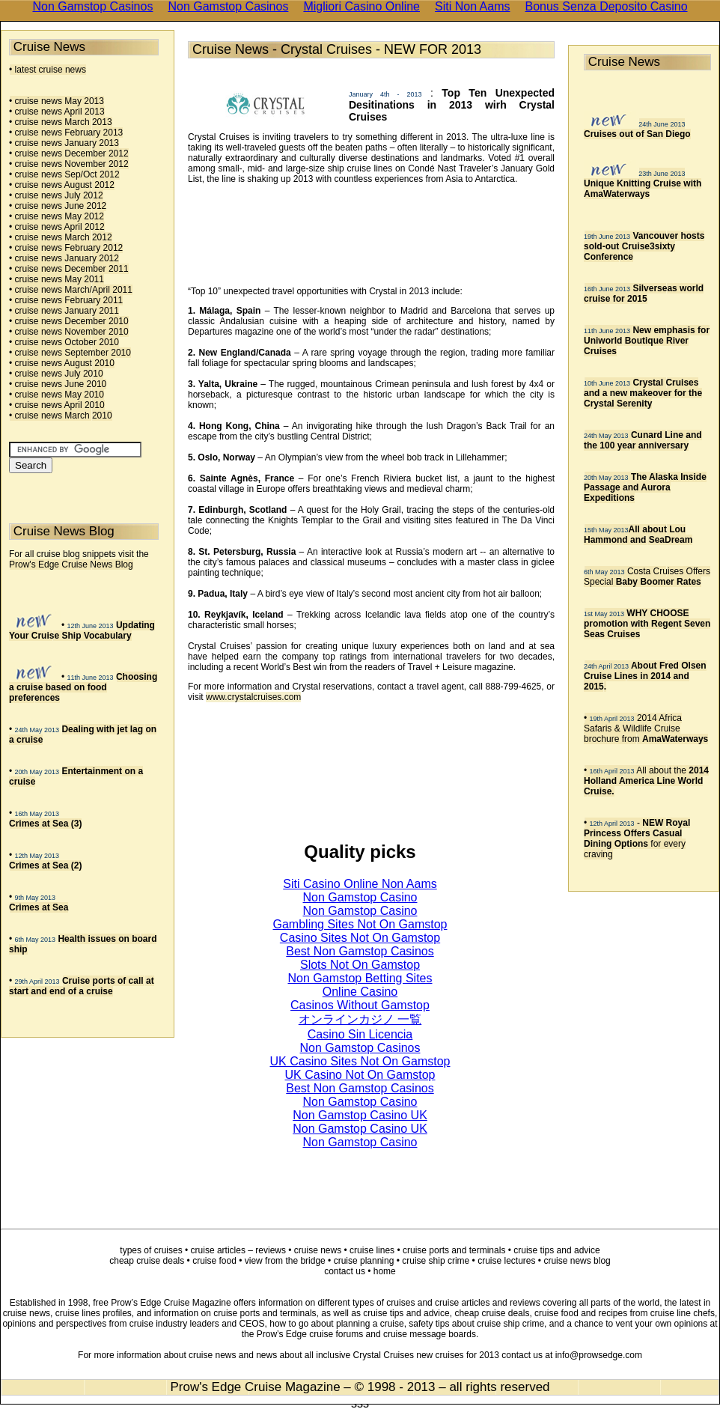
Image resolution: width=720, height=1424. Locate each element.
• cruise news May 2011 (56, 279)
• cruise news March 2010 (60, 415)
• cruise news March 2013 (60, 122)
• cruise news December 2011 (69, 269)
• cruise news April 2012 (57, 227)
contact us (344, 1271)
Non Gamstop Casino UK (360, 1115)
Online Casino (360, 991)
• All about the (646, 781)
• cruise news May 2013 (56, 101)
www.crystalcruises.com (253, 697)
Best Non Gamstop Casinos (359, 951)
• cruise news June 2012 (57, 206)
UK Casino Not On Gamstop (360, 1074)
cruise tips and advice (556, 1250)
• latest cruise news (47, 69)
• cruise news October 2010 (64, 342)
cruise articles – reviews (238, 1250)
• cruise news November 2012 (69, 164)
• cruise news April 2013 (57, 111)
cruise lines (372, 1250)
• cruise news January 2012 (64, 258)
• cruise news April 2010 (57, 405)
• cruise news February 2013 (66, 132)
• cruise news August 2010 (62, 363)
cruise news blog (576, 1261)
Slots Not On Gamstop (360, 964)
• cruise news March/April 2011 (70, 290)
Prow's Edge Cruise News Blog (71, 564)
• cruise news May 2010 (56, 394)
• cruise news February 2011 (66, 300)
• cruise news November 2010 (69, 331)
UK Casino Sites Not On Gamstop (360, 1061)
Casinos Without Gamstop (360, 1005)
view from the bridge (285, 1261)
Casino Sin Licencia (360, 1034)
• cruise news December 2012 (69, 153)
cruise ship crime (435, 1261)
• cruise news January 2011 (64, 310)
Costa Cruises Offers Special (647, 576)
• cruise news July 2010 (56, 373)
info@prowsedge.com (598, 1355)
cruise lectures (506, 1261)
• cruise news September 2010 (70, 352)
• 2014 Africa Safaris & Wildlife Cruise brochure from (646, 728)
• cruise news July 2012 (56, 195)
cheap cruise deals (146, 1261)
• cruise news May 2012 (56, 216)
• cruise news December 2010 (69, 321)
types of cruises (151, 1250)
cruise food (214, 1261)
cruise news (317, 1250)
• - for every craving (637, 838)
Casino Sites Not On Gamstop (360, 937)
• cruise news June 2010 (57, 384)
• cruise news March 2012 (60, 237)
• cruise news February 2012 (66, 248)
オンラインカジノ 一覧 (360, 1019)
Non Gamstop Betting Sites (360, 978)
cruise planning (364, 1261)
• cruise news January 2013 (64, 143)
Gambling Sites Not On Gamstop (360, 924)
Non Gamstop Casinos (360, 1047)
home (384, 1271)
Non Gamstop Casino (360, 897)
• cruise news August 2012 (62, 185)
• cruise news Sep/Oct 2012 (64, 174)
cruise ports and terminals (454, 1250)
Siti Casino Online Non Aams (359, 883)
